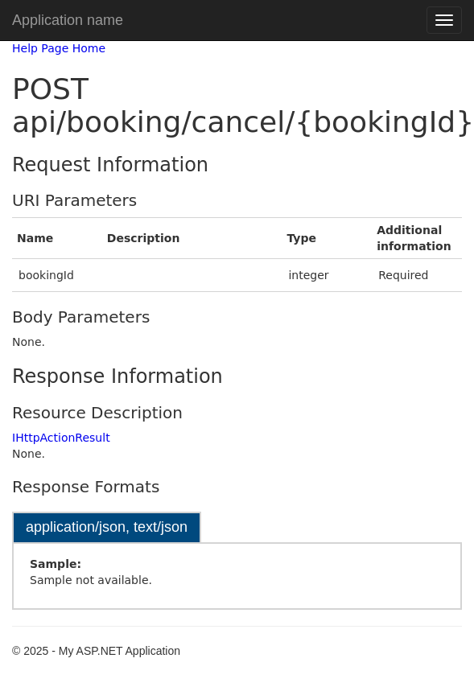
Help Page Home (58, 48)
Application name (67, 20)
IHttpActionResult (61, 437)
